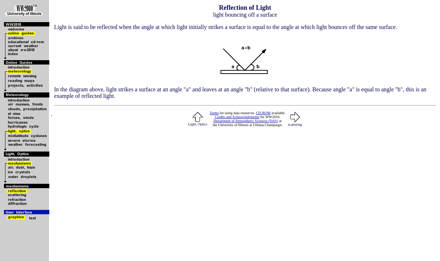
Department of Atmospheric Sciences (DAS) (245, 121)
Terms (214, 113)
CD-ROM (263, 113)
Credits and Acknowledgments (237, 117)
